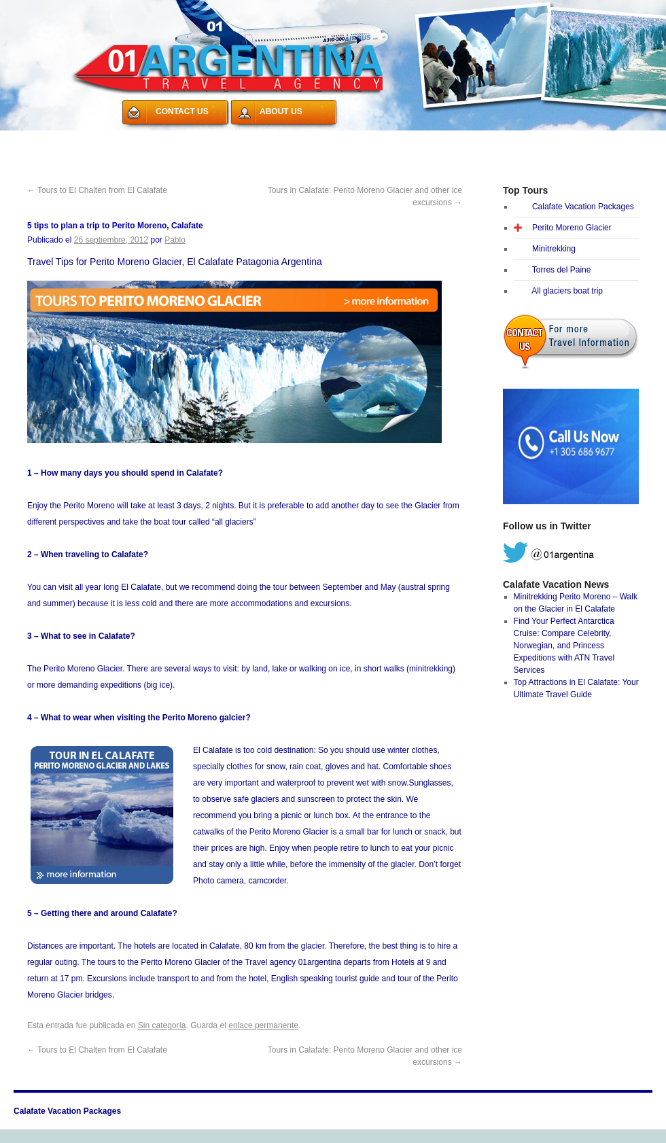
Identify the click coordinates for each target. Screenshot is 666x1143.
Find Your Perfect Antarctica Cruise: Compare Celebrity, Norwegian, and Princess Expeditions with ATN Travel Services (564, 645)
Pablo (175, 240)
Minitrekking (554, 248)
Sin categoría (162, 1025)
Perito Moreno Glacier (572, 227)
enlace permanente (263, 1025)
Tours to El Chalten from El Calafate (97, 190)
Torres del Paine (561, 270)
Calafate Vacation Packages (80, 138)
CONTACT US (182, 111)
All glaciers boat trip (567, 291)
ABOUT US (281, 111)
